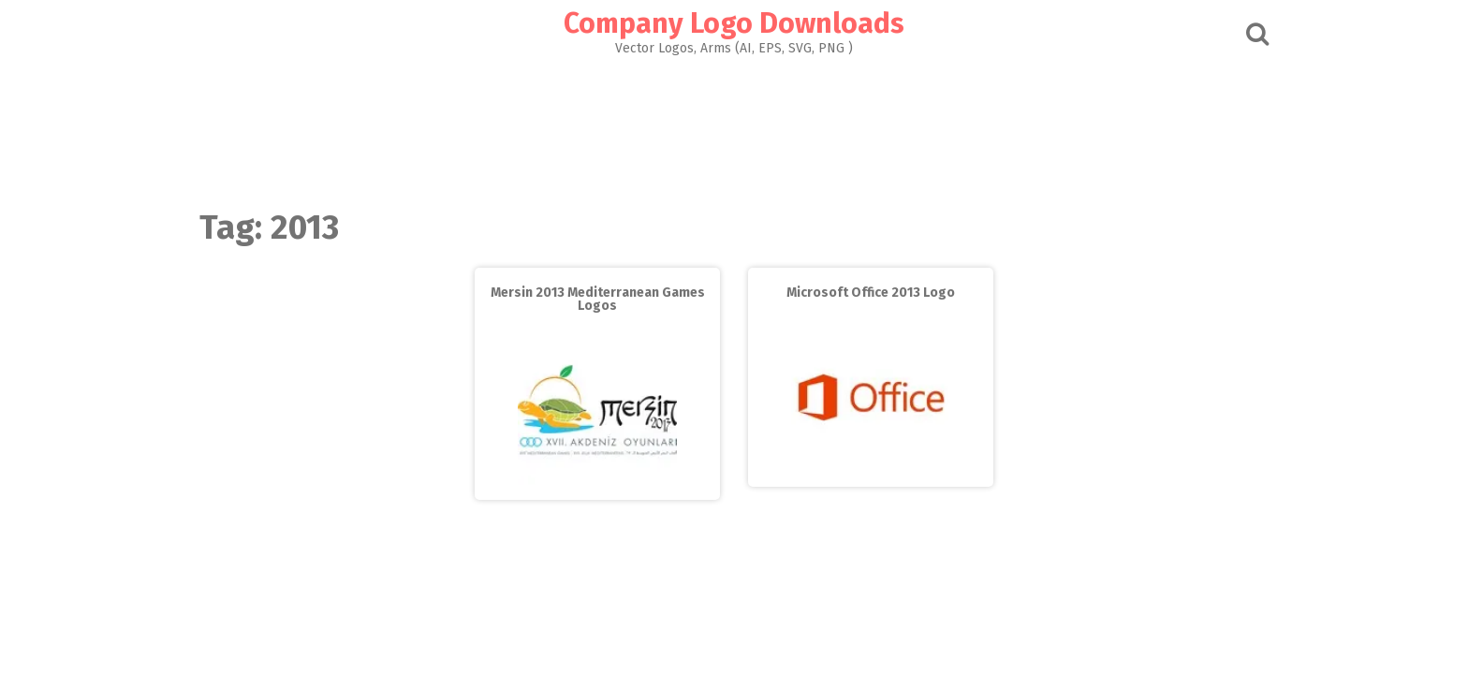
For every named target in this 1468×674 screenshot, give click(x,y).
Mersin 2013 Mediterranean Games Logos (598, 299)
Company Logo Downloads (734, 23)
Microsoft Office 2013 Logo (870, 292)
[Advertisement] (734, 127)
